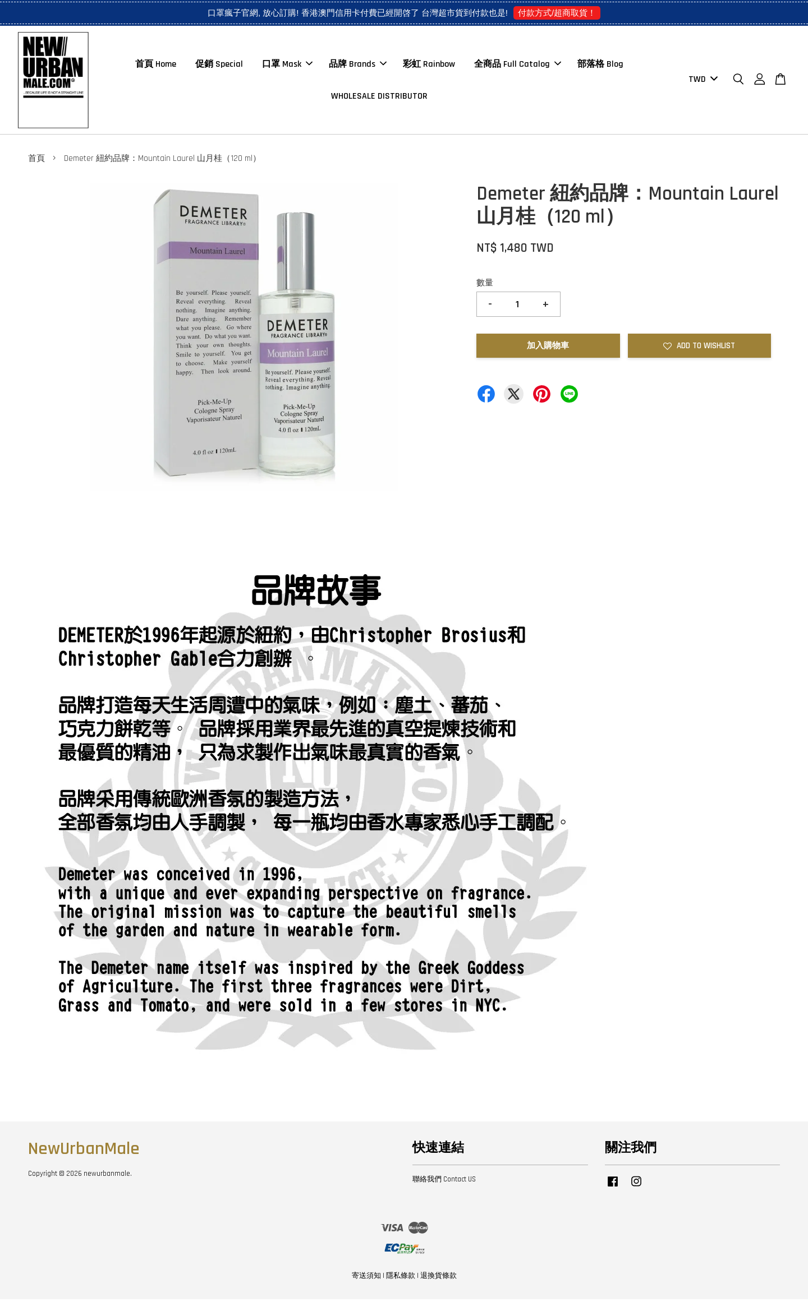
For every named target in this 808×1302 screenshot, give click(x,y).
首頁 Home (155, 65)
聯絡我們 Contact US (444, 1181)
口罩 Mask (287, 65)
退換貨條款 (438, 1278)
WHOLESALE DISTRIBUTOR (379, 97)
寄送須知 (366, 1278)
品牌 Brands (358, 65)
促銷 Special (219, 65)
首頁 (36, 161)
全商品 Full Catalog (517, 65)
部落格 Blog (600, 65)
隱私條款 (400, 1278)
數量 (484, 285)
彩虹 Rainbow (429, 65)
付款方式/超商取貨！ (557, 12)
